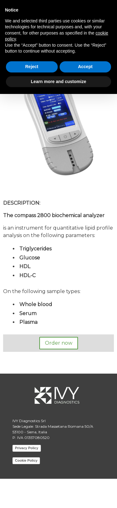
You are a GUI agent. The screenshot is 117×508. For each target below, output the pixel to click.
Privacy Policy (26, 448)
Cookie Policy (26, 460)
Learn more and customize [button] (58, 81)
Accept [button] (85, 66)
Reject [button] (31, 66)
